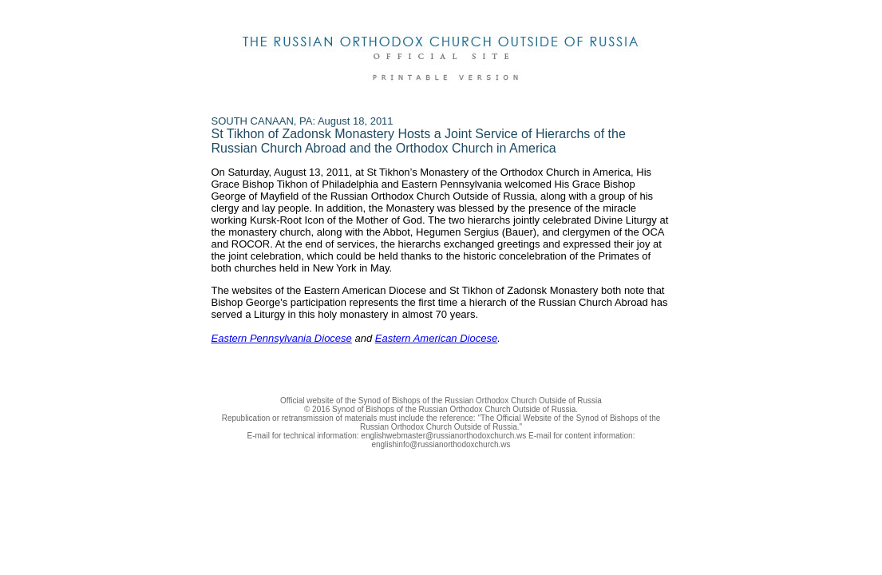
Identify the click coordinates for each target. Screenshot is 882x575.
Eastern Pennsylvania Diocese (282, 338)
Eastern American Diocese (436, 338)
